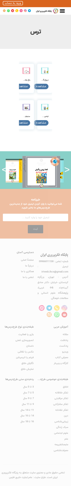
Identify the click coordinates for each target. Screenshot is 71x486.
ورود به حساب (13, 3)
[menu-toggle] (62, 11)
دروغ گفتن (44, 80)
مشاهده (41, 86)
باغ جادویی (25, 80)
